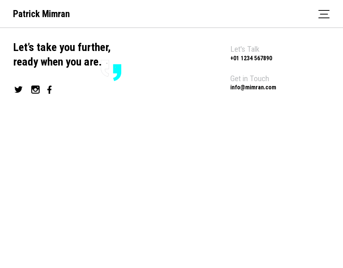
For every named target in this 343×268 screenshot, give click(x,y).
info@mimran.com (253, 87)
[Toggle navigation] (324, 14)
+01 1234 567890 (251, 58)
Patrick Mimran (41, 14)
